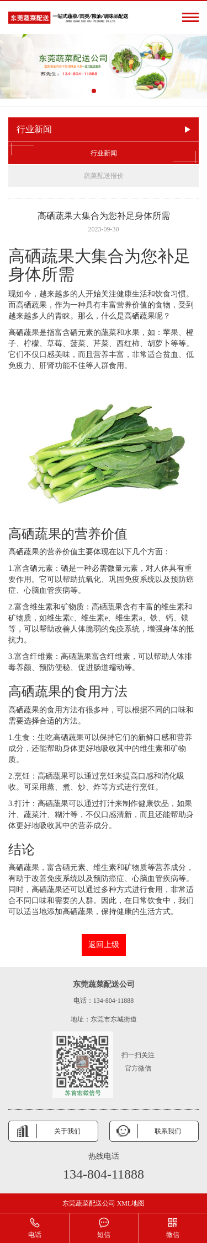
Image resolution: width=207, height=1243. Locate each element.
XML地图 (131, 1203)
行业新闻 (103, 153)
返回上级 (103, 945)
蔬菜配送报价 (104, 176)
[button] (94, 91)
